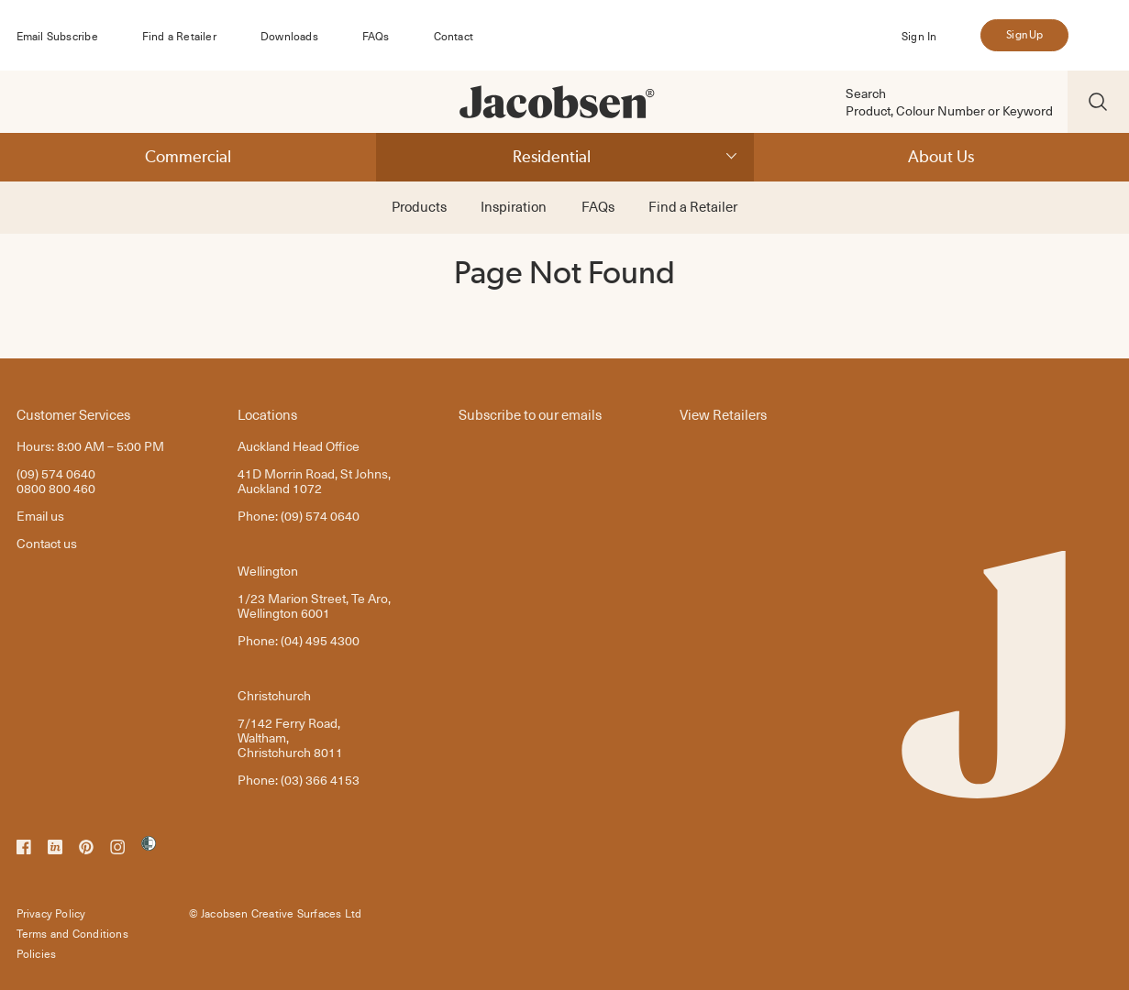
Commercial (188, 156)
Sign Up (1024, 34)
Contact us (47, 543)
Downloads (289, 36)
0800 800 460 (56, 488)
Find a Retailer (179, 36)
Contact (453, 36)
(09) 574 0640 (56, 473)
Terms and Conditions (72, 933)
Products (419, 206)
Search (866, 93)
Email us (40, 515)
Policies (37, 953)
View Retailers (723, 413)
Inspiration (514, 206)
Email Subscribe (57, 36)
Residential (552, 156)
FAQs (376, 36)
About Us (941, 156)
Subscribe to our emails (530, 413)
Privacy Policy (51, 913)
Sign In (919, 36)
